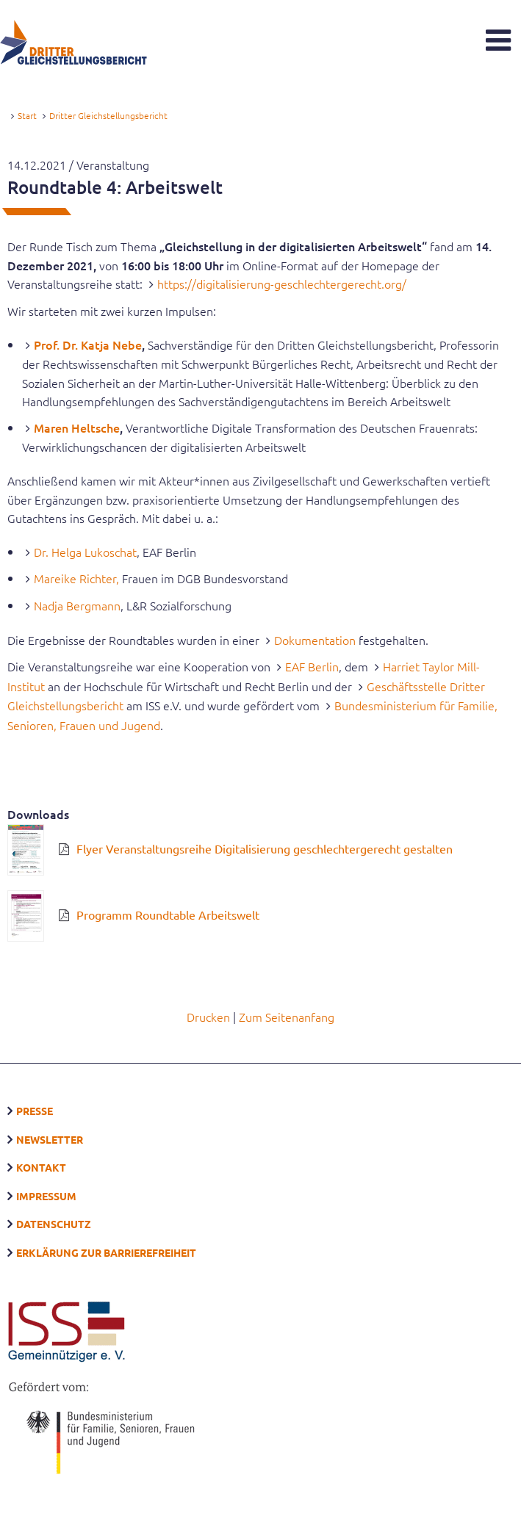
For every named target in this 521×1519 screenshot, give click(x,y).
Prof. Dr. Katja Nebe (88, 344)
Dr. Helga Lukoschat (85, 552)
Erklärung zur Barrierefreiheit (106, 1252)
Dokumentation (315, 640)
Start (27, 115)
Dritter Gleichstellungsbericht (108, 115)
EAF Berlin (312, 666)
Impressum (46, 1195)
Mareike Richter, (76, 578)
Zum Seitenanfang (286, 1017)
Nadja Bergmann (77, 605)
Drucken (208, 1017)
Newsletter (49, 1139)
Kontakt (41, 1167)
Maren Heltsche (77, 427)
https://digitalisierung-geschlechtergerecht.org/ (281, 283)
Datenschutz (53, 1223)
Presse (34, 1110)
